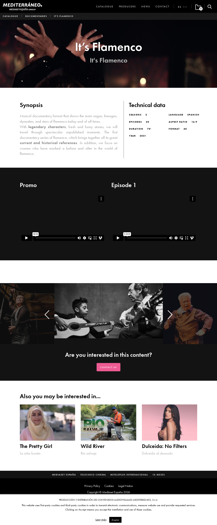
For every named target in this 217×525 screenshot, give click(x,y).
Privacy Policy (92, 486)
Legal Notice (125, 486)
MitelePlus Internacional (129, 474)
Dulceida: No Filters (164, 446)
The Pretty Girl (36, 446)
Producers (127, 6)
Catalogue (104, 6)
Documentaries (36, 16)
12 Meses (158, 474)
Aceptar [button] (115, 519)
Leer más (100, 520)
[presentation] (47, 314)
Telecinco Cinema (93, 474)
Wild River (93, 446)
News (145, 6)
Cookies (109, 486)
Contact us (108, 367)
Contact (162, 6)
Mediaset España (64, 474)
